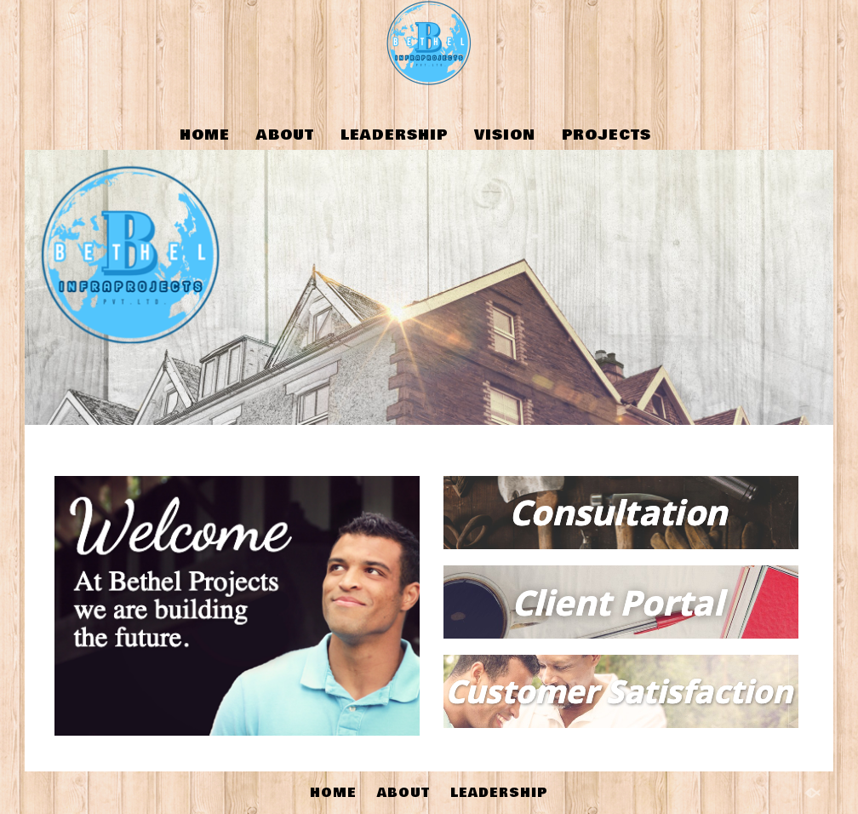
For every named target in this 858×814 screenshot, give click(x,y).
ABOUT (285, 135)
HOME (205, 135)
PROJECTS (606, 135)
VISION (504, 135)
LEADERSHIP (394, 135)
